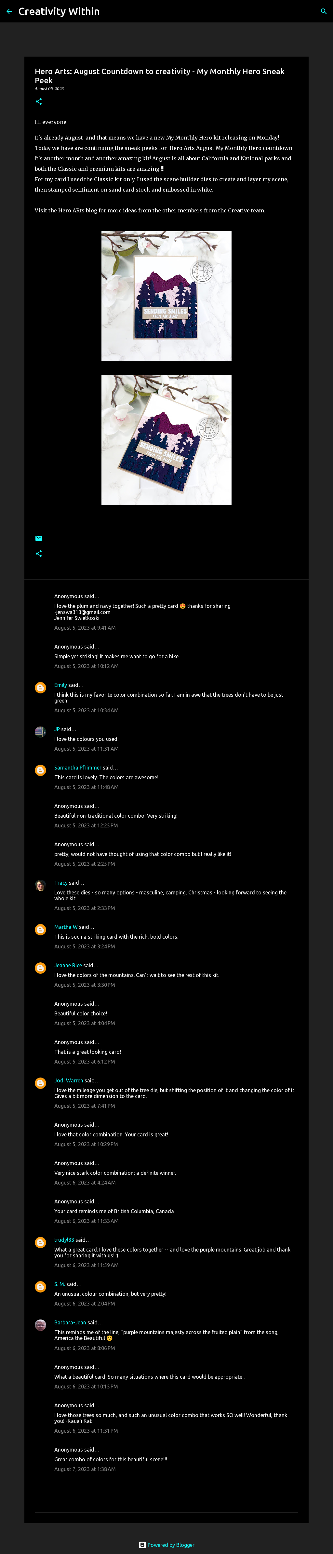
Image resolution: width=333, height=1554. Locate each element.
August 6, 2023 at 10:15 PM (86, 1386)
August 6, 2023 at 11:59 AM (86, 1265)
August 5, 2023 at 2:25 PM (84, 864)
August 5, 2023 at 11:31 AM (86, 749)
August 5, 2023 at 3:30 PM (84, 985)
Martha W (66, 927)
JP (57, 729)
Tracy (61, 883)
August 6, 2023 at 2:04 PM (84, 1303)
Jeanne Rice (68, 965)
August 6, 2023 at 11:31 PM (86, 1431)
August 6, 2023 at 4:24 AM (85, 1183)
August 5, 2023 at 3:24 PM (84, 946)
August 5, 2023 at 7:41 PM (84, 1106)
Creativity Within (59, 11)
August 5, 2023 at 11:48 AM (86, 787)
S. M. (59, 1284)
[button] (39, 102)
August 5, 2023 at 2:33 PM (84, 908)
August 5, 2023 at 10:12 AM (86, 666)
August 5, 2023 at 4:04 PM (84, 1023)
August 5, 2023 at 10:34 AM (86, 710)
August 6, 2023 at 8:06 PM (84, 1348)
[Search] (109, 11)
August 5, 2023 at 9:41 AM (85, 628)
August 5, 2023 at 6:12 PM (84, 1062)
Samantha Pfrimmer (77, 767)
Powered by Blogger (166, 1545)
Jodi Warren (68, 1080)
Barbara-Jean (70, 1322)
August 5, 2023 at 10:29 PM (86, 1144)
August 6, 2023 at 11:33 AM (86, 1221)
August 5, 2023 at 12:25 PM (86, 825)
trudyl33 (64, 1240)
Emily (60, 685)
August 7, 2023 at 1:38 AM (85, 1469)
